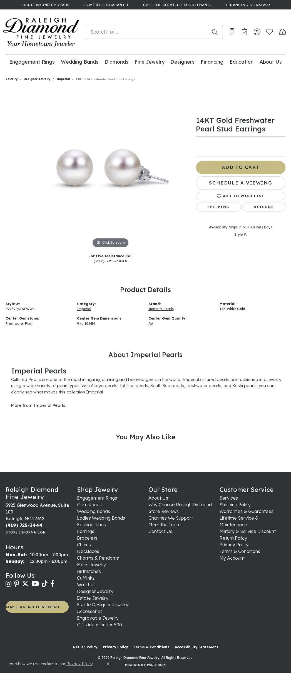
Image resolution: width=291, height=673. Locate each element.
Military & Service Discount (248, 531)
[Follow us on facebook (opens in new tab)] (52, 583)
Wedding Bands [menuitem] (93, 511)
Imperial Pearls (161, 309)
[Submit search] (216, 32)
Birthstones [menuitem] (89, 571)
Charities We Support (170, 518)
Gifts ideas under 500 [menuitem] (99, 624)
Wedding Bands (79, 62)
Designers (182, 62)
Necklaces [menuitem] (88, 551)
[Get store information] (26, 532)
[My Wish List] (269, 32)
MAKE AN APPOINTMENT (33, 606)
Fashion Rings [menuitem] (91, 524)
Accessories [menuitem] (90, 611)
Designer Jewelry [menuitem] (95, 591)
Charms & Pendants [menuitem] (98, 558)
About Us (271, 62)
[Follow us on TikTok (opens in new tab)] (45, 583)
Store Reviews (163, 511)
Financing (212, 62)
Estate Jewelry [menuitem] (92, 598)
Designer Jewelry (37, 79)
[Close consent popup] (108, 664)
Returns (264, 207)
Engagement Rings (32, 62)
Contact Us (160, 531)
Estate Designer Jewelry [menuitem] (102, 604)
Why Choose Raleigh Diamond (180, 504)
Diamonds (116, 62)
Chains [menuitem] (84, 544)
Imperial (63, 79)
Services (229, 498)
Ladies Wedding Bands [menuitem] (101, 518)
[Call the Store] (24, 525)
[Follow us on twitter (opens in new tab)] (25, 583)
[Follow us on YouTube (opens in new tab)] (35, 583)
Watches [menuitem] (86, 584)
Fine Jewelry (150, 62)
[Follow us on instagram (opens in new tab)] (8, 583)
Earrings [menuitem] (85, 531)
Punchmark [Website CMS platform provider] (156, 665)
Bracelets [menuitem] (87, 538)
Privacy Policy (234, 544)
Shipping (218, 207)
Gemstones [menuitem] (89, 504)
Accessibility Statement (196, 647)
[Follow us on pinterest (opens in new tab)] (16, 583)
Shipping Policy (235, 504)
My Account (232, 558)
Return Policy (233, 538)
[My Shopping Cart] (281, 32)
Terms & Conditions (240, 551)
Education (241, 62)
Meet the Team (164, 524)
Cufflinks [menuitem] (85, 578)
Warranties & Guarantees (246, 511)
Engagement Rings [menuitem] (97, 498)
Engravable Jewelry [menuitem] (98, 618)
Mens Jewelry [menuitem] (91, 564)
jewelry (12, 79)
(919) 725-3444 (110, 260)
